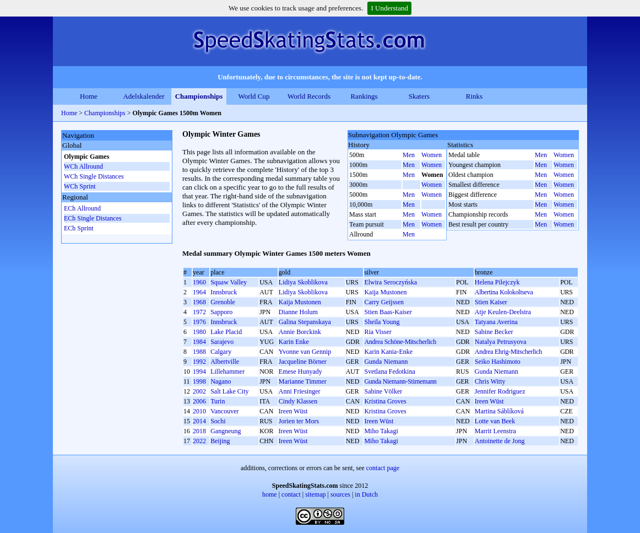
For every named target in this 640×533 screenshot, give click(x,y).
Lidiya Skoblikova (303, 282)
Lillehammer (227, 371)
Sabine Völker (383, 391)
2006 (199, 401)
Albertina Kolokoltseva (504, 292)
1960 (199, 282)
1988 (199, 352)
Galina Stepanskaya (305, 322)
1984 (199, 342)
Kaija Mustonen (385, 292)
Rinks (474, 96)
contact (291, 494)
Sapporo (221, 312)
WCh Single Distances (94, 176)
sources (340, 494)
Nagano (220, 381)
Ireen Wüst (489, 401)
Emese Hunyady (300, 371)
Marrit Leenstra (495, 431)
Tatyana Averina (496, 322)
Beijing (220, 441)
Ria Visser (377, 332)
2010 (199, 411)
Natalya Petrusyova (501, 342)
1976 (199, 322)
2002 (199, 391)
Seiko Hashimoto (497, 361)
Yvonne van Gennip (305, 352)
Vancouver (224, 411)
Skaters (419, 96)
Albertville (224, 361)
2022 (199, 441)
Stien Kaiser (491, 302)
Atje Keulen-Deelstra (503, 312)
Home (88, 96)
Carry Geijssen (384, 302)
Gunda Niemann (386, 361)
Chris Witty (490, 381)
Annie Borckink (300, 332)
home (269, 494)
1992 (199, 361)
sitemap (315, 494)
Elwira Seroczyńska (390, 282)
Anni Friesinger (300, 391)
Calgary (220, 352)
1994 (199, 371)
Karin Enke (294, 342)
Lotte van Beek (495, 421)
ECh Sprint (79, 228)
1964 (199, 292)
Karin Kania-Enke (388, 352)
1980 (199, 332)
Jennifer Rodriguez (500, 391)
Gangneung (225, 431)
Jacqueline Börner (303, 361)
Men (409, 155)
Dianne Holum (298, 312)
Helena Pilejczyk (497, 282)
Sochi (217, 421)
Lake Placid (226, 332)
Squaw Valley (228, 282)
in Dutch (366, 494)
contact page (382, 468)
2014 (199, 421)
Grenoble (222, 302)
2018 (199, 431)
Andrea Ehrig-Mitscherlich (508, 352)
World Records (309, 96)
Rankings (363, 96)
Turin (217, 401)
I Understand (389, 8)
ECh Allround (82, 208)
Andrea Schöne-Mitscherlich (400, 342)
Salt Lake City (229, 391)
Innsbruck (223, 292)
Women (431, 155)
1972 (199, 312)
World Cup (253, 96)
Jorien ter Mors (299, 421)
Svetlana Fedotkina (389, 371)
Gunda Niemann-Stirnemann (400, 381)
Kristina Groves (385, 401)
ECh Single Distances (93, 218)
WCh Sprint (80, 186)
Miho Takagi (381, 431)
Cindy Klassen (298, 401)
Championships (199, 96)
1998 (199, 381)
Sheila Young (381, 322)
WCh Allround (83, 166)
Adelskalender (143, 96)
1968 (199, 302)
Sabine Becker (494, 332)
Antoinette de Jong (500, 441)
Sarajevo (222, 342)
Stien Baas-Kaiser (387, 312)
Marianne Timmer (303, 381)
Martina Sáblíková (499, 411)
